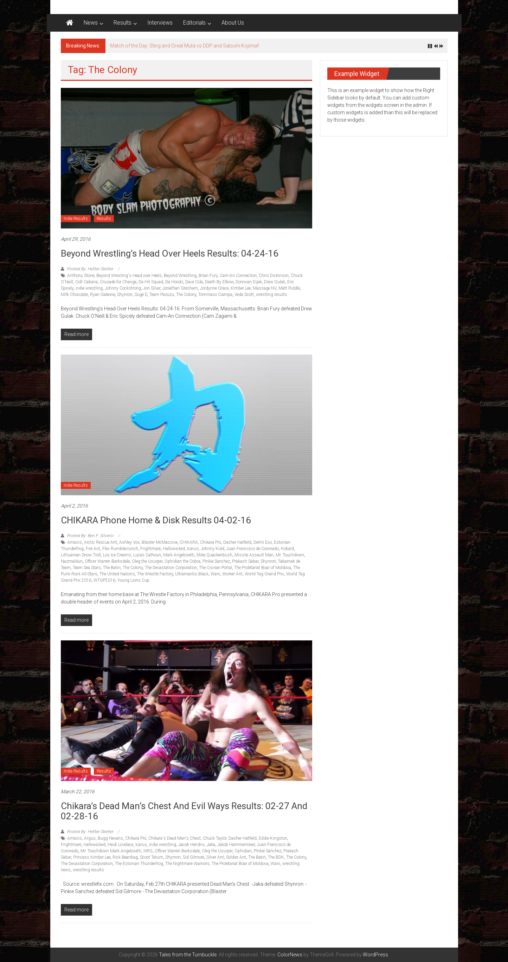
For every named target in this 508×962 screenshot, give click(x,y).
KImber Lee (241, 288)
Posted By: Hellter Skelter (90, 268)
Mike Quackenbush (214, 555)
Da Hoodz (174, 281)
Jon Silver (151, 288)
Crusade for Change (118, 281)
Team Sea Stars (87, 567)
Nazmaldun (72, 561)
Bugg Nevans (110, 838)
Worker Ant (232, 574)
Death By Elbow (219, 281)
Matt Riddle (289, 288)
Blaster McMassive (160, 542)
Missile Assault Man (254, 555)
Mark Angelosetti (178, 555)
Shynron (125, 294)
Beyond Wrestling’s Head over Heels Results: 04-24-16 (169, 253)
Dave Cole (194, 281)
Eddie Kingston (273, 838)
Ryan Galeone (102, 294)
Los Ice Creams (117, 555)
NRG (148, 850)
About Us (232, 22)
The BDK (276, 857)
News (91, 22)
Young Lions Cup (133, 580)
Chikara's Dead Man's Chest (174, 838)
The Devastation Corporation (171, 567)
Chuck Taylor (214, 838)
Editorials (194, 22)
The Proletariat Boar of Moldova (262, 567)
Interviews (160, 22)
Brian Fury (208, 275)
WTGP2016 (104, 580)
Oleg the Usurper (147, 561)
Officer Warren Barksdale (107, 561)
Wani (215, 574)
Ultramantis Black (191, 574)
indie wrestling (89, 288)
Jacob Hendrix (191, 844)
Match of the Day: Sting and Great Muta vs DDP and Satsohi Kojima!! (184, 46)
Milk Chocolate (74, 294)
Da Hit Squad (151, 281)
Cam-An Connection (238, 275)
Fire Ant (93, 548)
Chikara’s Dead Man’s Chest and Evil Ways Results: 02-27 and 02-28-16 (184, 811)
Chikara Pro (210, 542)
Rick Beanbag (125, 857)
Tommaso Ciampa (215, 294)
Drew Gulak (274, 281)
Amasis (74, 542)
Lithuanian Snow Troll (81, 555)
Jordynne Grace (214, 288)
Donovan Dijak (249, 281)
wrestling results (271, 294)
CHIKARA (189, 542)
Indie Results (76, 218)
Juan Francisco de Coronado (252, 548)
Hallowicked (174, 548)
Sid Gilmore (193, 857)
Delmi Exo (262, 542)
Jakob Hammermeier (236, 844)
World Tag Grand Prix (264, 574)
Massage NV (264, 288)
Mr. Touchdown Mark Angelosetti (111, 850)
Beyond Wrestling (180, 275)
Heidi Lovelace (120, 844)
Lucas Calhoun (147, 555)
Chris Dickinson (274, 275)
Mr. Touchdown (290, 555)
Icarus (193, 548)
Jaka (211, 844)
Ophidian (243, 850)
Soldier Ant (236, 857)
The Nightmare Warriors (187, 863)
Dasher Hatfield (237, 542)
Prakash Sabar (245, 561)
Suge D (141, 294)
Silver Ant (215, 857)
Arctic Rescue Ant (100, 542)
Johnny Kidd (212, 548)
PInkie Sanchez (216, 561)
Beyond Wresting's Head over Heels (129, 275)
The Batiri (112, 567)
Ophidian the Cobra (182, 561)
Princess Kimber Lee (91, 857)
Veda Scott (244, 294)
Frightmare (150, 548)
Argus (90, 838)
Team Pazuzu (161, 294)
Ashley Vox (129, 542)
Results (122, 22)
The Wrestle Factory (155, 574)
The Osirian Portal (215, 567)
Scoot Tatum (151, 857)
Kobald (287, 548)
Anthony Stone (80, 275)
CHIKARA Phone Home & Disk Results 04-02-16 (156, 520)
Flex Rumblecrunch (120, 548)
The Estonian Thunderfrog (139, 863)
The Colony (186, 294)
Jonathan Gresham (180, 288)
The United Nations (117, 574)
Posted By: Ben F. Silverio (90, 535)
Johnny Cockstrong (123, 288)
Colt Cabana (86, 281)
